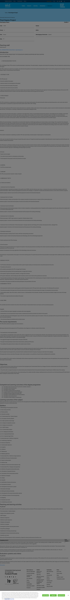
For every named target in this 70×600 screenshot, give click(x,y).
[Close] (68, 596)
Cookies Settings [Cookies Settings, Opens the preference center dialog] (45, 596)
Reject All (53, 596)
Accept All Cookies (61, 596)
